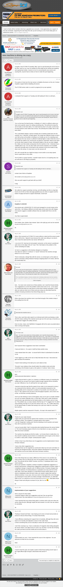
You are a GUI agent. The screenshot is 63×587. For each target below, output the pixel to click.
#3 (59, 93)
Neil (8, 242)
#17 (59, 487)
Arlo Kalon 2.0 (8, 272)
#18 (59, 511)
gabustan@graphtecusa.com (24, 224)
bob (8, 117)
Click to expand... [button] (37, 280)
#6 (59, 187)
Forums (6, 22)
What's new (33, 22)
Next (11, 60)
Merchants (43, 22)
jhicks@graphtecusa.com (28, 176)
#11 (59, 295)
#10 (59, 264)
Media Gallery (14, 22)
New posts (4, 25)
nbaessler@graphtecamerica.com (40, 478)
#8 (59, 219)
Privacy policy (51, 578)
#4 (59, 108)
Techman (8, 318)
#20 (59, 547)
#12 (59, 309)
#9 (59, 233)
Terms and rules (43, 578)
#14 (59, 371)
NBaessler (8, 496)
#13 (59, 329)
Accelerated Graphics (9, 57)
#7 (59, 201)
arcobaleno (8, 210)
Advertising (25, 22)
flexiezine (8, 88)
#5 (59, 163)
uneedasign (8, 196)
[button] (19, 22)
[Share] (57, 64)
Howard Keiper (8, 228)
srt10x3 (8, 171)
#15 (59, 414)
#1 (59, 63)
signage (8, 304)
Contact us (35, 578)
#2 (59, 79)
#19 (59, 533)
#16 (59, 455)
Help (57, 578)
